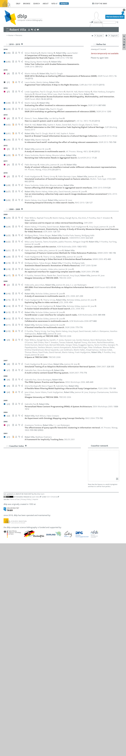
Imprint (35, 499)
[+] (8, 446)
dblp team (40, 494)
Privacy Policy (26, 499)
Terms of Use (14, 499)
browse (26, 3)
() (105, 76)
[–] (95, 44)
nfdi (53, 3)
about (45, 3)
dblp (18, 3)
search (36, 3)
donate (64, 3)
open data (35, 497)
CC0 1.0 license (52, 497)
